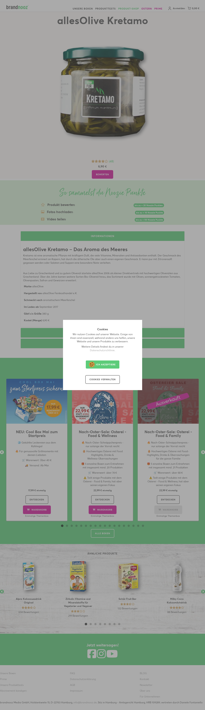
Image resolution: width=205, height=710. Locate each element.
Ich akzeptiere (102, 364)
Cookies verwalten (102, 379)
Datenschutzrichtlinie (102, 350)
